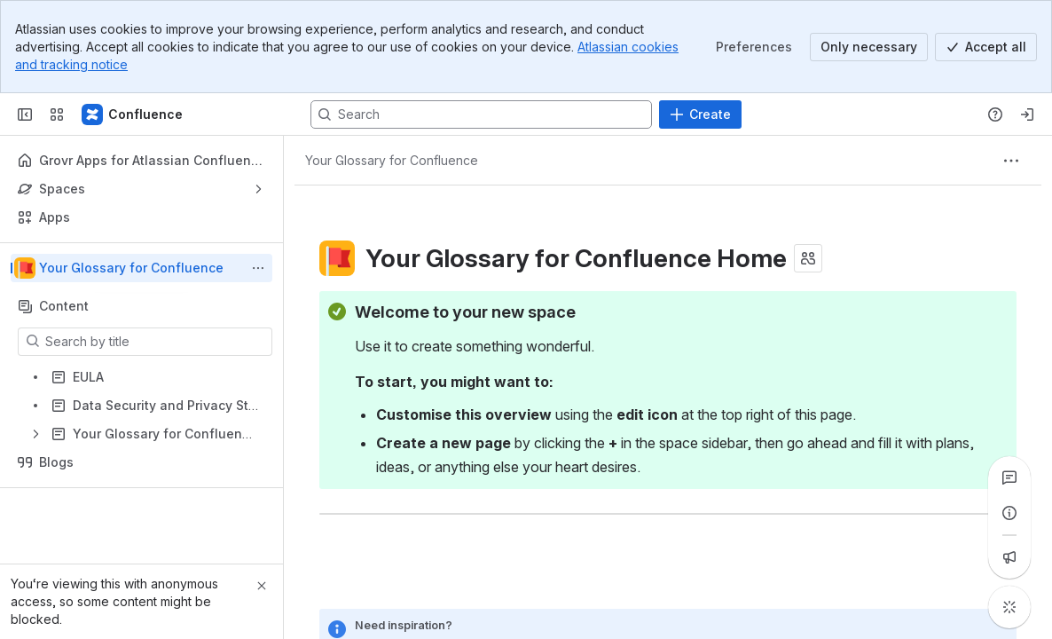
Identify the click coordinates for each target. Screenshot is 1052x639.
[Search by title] (155, 341)
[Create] (700, 114)
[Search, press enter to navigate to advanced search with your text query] (481, 114)
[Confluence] (133, 114)
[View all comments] (1009, 477)
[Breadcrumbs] (391, 161)
